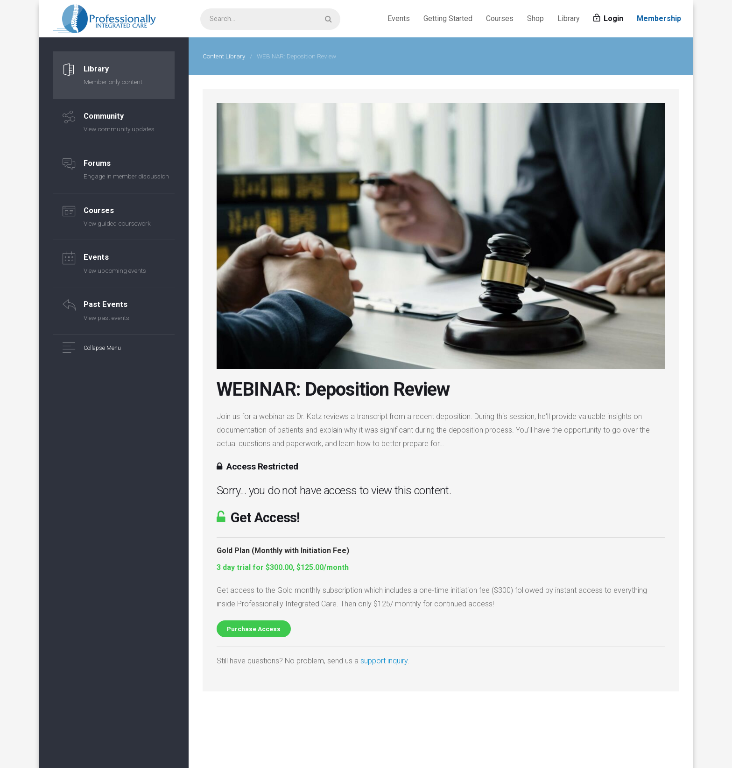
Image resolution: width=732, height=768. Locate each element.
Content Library (224, 56)
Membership (659, 18)
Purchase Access (254, 629)
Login (608, 18)
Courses (500, 18)
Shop (535, 18)
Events (398, 18)
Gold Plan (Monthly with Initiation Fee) (283, 550)
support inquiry (384, 660)
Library (568, 18)
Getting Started (447, 18)
